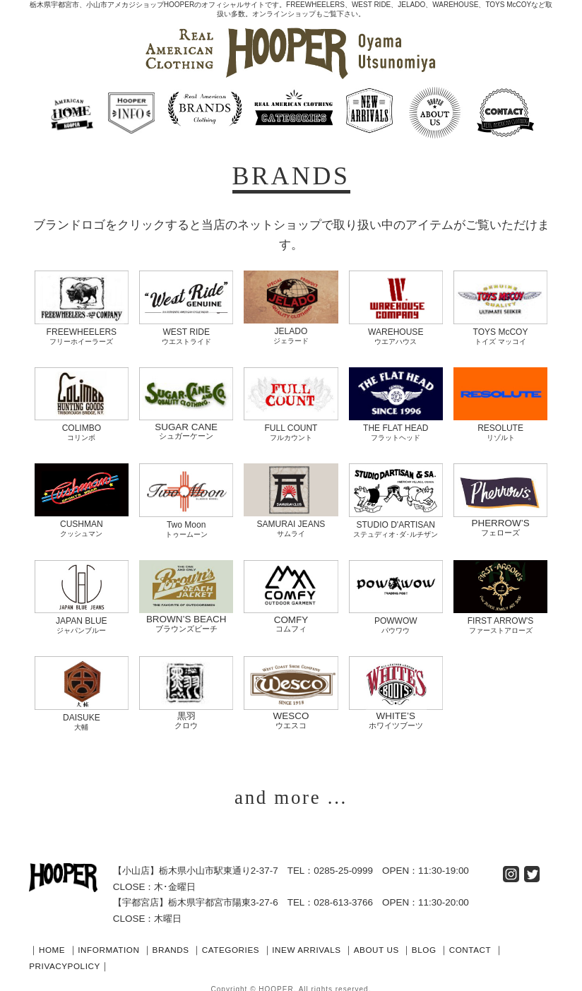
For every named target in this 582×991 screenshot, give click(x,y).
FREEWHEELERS (82, 330)
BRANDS (187, 943)
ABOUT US (418, 943)
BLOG (471, 943)
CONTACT (522, 943)
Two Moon (186, 520)
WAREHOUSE (396, 330)
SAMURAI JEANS (291, 520)
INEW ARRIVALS (339, 943)
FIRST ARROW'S (500, 615)
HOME (54, 943)
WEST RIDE (186, 330)
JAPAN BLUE (82, 615)
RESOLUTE (500, 424)
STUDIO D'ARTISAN (396, 520)
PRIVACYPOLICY (80, 959)
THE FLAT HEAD (396, 424)
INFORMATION (117, 943)
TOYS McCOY (500, 330)
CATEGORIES (254, 943)
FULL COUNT (291, 425)
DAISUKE (82, 710)
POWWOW (396, 615)
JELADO (291, 329)
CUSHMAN (82, 520)
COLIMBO (82, 425)
